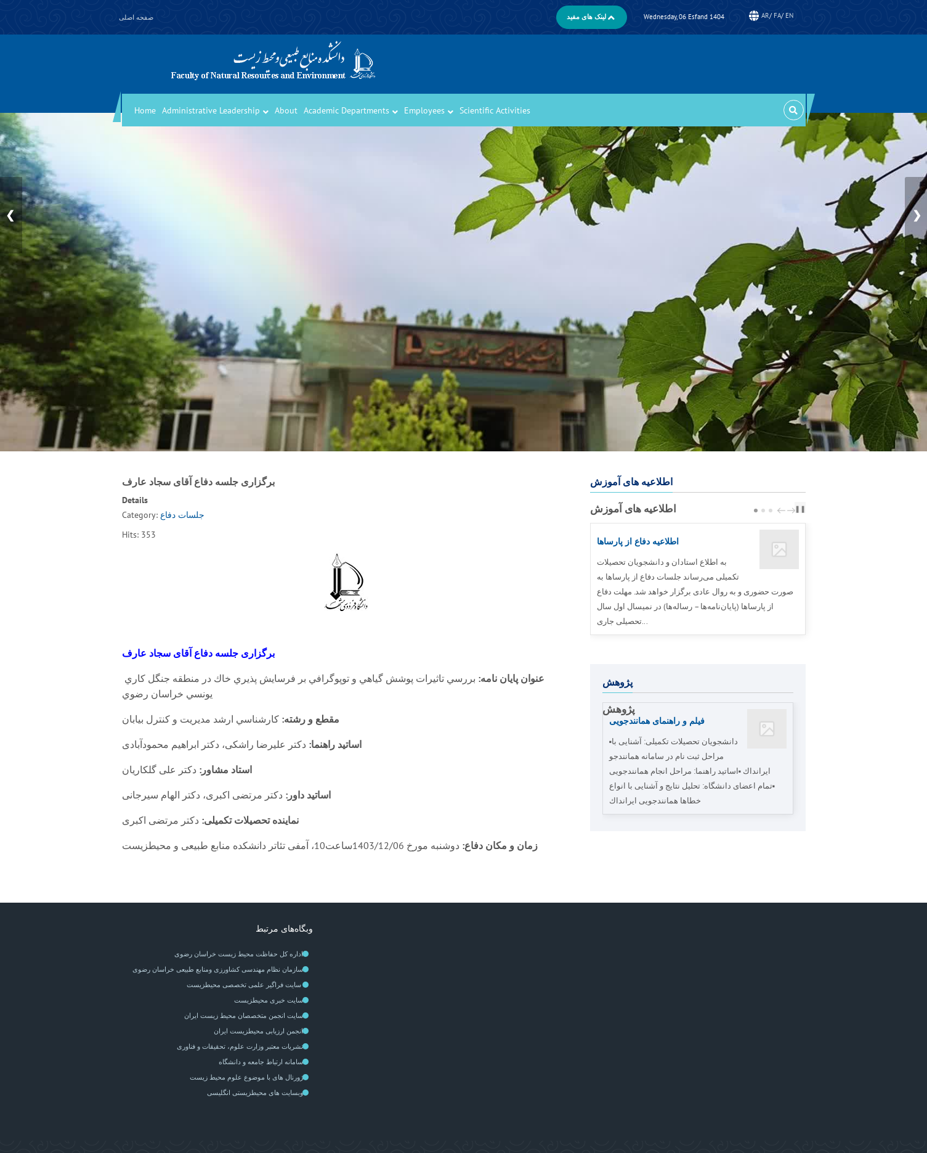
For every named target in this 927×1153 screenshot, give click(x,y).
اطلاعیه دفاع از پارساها (642, 541)
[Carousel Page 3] (770, 510)
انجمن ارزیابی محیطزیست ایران (258, 1031)
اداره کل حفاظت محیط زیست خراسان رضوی (238, 954)
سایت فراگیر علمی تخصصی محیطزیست (245, 984)
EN (789, 15)
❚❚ (800, 508)
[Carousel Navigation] (784, 509)
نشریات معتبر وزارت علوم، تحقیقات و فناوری (240, 1046)
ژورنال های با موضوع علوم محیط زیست (246, 1077)
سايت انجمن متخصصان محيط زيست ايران (243, 1015)
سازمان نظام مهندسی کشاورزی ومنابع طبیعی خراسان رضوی (217, 969)
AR (765, 15)
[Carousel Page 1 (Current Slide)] (756, 510)
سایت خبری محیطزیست (268, 1000)
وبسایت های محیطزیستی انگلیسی (255, 1092)
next (792, 510)
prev (782, 510)
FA (777, 15)
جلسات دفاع (182, 514)
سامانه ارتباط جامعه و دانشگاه (261, 1061)
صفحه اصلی (136, 17)
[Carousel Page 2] (763, 510)
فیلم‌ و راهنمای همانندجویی (660, 720)
